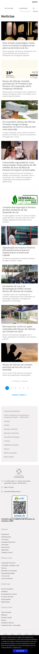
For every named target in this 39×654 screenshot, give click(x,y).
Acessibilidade (23, 8)
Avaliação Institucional (8, 542)
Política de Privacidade (28, 647)
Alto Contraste (9, 8)
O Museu (7, 441)
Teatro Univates (6, 612)
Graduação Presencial (8, 563)
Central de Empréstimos (12, 411)
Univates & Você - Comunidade (11, 625)
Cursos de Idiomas (7, 578)
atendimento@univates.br (12, 491)
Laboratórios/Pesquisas (12, 437)
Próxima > (16, 395)
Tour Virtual (4, 539)
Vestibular (4, 591)
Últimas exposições (10, 453)
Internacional (5, 547)
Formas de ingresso (7, 589)
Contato (6, 425)
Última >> (23, 395)
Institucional (5, 534)
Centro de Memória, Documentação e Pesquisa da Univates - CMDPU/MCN (16, 416)
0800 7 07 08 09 (9, 487)
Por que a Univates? (7, 597)
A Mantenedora (6, 537)
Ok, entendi (20, 651)
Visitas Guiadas (9, 457)
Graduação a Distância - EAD (10, 565)
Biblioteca (4, 615)
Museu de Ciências (25, 11)
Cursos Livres (5, 576)
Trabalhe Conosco (7, 552)
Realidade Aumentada (11, 445)
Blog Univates (5, 602)
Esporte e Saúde (6, 617)
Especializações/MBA (8, 573)
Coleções (7, 421)
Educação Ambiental (10, 429)
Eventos (3, 620)
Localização (5, 545)
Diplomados (5, 550)
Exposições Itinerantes (11, 433)
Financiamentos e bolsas (9, 594)
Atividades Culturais (7, 623)
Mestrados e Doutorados (9, 571)
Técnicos (4, 568)
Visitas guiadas (6, 599)
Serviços (6, 449)
